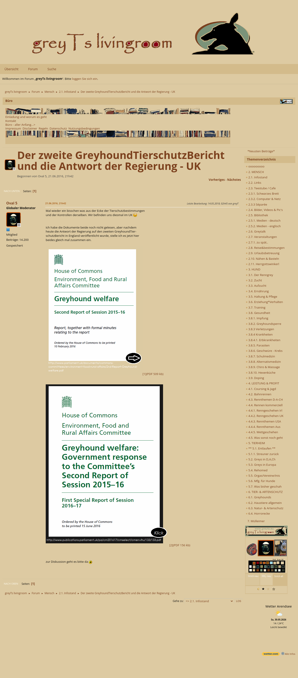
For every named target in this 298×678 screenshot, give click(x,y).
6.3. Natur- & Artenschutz (264, 508)
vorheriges (217, 180)
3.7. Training (255, 307)
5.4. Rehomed (256, 470)
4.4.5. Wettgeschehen (262, 432)
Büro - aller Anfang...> (20, 125)
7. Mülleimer (256, 521)
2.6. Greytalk (256, 231)
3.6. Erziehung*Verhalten (264, 302)
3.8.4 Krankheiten (259, 334)
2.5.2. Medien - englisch (263, 226)
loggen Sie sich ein (84, 79)
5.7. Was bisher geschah (263, 486)
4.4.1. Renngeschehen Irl (264, 410)
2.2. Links (253, 183)
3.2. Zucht (254, 280)
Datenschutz (58, 128)
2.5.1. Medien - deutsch (263, 220)
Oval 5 (11, 203)
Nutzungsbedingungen (84, 128)
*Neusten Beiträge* (261, 151)
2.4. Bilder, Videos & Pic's (264, 210)
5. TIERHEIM (255, 443)
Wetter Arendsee (278, 606)
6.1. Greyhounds (258, 497)
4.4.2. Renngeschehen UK (265, 416)
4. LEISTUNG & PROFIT (262, 383)
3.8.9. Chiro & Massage (263, 367)
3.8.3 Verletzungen (260, 329)
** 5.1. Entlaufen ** (260, 448)
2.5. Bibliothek (257, 215)
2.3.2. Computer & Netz (263, 199)
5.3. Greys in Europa (261, 465)
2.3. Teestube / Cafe (261, 188)
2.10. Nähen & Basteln (262, 259)
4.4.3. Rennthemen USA (263, 421)
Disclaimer (30, 128)
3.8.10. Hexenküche (260, 373)
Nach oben (11, 583)
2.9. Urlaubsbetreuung (262, 253)
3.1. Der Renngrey (259, 275)
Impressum (13, 128)
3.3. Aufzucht (256, 286)
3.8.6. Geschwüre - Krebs (264, 351)
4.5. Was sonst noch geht (264, 438)
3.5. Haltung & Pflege (261, 297)
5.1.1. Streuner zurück (262, 454)
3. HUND (253, 269)
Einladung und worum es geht (26, 117)
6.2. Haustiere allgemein (264, 503)
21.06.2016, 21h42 (55, 203)
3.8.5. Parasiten (258, 345)
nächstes (234, 180)
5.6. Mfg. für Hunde (260, 481)
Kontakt (10, 121)
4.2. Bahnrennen (258, 394)
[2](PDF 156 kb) (118, 545)
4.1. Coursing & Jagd (261, 389)
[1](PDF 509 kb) (104, 374)
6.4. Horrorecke (258, 513)
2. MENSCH (255, 172)
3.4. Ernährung (257, 291)
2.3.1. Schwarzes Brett (262, 194)
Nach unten (12, 191)
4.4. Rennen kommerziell (264, 405)
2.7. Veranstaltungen (261, 237)
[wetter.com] (271, 654)
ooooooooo (255, 166)
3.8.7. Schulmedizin (260, 356)
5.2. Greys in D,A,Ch (260, 459)
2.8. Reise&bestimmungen (265, 248)
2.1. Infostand (256, 177)
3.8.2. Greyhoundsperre (263, 324)
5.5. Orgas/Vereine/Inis (263, 476)
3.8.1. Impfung (257, 318)
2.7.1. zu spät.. (257, 242)
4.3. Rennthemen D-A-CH (264, 400)
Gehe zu (178, 601)
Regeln (43, 128)
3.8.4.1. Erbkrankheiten (263, 340)
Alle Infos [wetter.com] (288, 653)
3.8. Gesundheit (258, 313)
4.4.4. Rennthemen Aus (263, 427)
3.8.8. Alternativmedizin (263, 362)
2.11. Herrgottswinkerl (262, 264)
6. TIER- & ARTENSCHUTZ (264, 492)
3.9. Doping (255, 378)
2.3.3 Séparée (256, 204)
